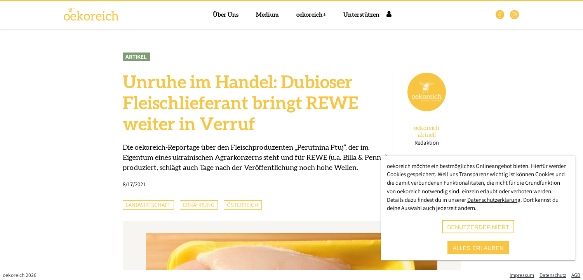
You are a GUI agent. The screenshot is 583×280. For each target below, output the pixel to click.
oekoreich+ (311, 15)
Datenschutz (552, 274)
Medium (267, 15)
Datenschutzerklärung (493, 199)
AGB (575, 274)
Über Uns (225, 15)
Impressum (522, 274)
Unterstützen (361, 15)
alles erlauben (478, 248)
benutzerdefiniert (478, 227)
